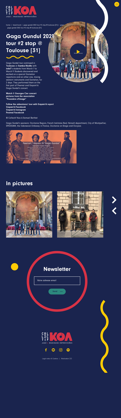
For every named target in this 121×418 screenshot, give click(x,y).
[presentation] (114, 210)
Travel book (17, 25)
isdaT (8, 69)
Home (8, 25)
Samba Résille (25, 66)
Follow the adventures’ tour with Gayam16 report (30, 104)
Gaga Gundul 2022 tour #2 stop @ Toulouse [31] (40, 25)
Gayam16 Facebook (16, 107)
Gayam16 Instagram (16, 110)
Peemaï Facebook (15, 113)
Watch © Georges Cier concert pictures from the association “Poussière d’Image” (21, 96)
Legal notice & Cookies (50, 359)
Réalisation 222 (66, 359)
